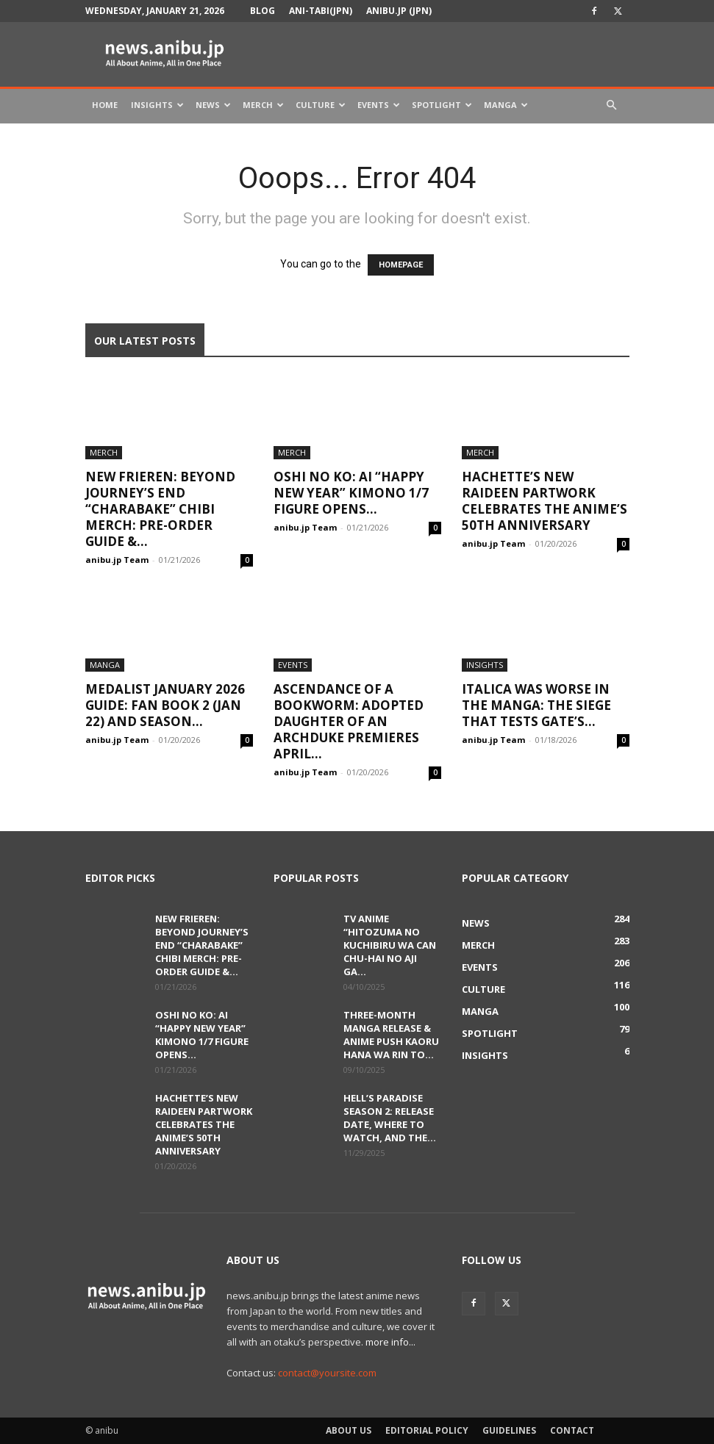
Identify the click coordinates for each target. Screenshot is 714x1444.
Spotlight (442, 104)
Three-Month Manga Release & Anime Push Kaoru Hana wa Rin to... (391, 1034)
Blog (262, 10)
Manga (506, 104)
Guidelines (509, 1430)
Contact (572, 1430)
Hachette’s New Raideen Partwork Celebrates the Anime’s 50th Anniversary (544, 501)
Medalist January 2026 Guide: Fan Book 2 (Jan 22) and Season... (165, 705)
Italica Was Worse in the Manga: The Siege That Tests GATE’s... (536, 705)
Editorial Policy (426, 1430)
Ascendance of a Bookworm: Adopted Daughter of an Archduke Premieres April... (349, 721)
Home (105, 104)
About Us (348, 1430)
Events (378, 104)
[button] (611, 105)
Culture (321, 104)
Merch (263, 104)
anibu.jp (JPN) (399, 10)
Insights (157, 104)
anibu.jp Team (117, 559)
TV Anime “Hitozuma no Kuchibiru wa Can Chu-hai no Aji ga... (389, 945)
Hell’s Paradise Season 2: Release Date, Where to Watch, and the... (389, 1117)
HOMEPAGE (401, 265)
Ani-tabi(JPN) (320, 10)
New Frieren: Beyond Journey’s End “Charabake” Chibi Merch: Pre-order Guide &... (160, 509)
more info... (390, 1341)
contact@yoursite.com (327, 1372)
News (213, 104)
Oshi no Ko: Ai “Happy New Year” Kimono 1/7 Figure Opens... (351, 492)
